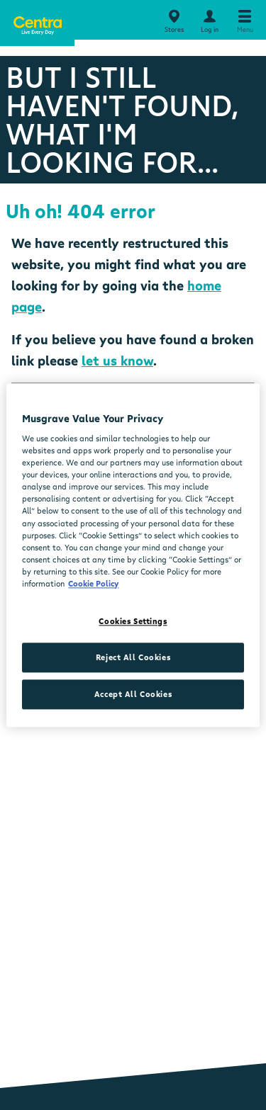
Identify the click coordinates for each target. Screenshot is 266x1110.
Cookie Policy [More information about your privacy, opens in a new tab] (93, 583)
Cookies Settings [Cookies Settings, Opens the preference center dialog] (133, 621)
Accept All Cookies (133, 694)
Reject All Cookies (133, 657)
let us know (117, 360)
